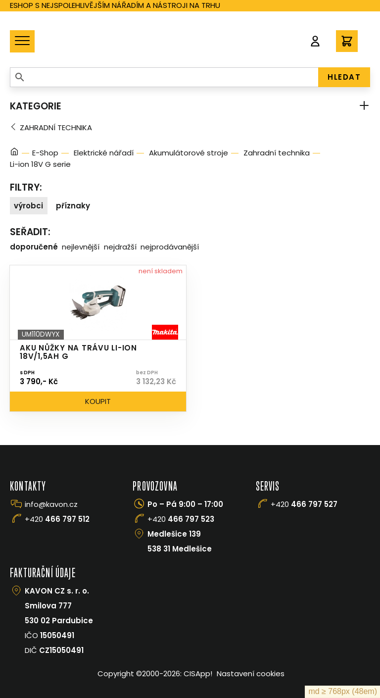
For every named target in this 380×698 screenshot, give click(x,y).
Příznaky (73, 205)
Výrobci (28, 205)
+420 (57, 519)
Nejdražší (120, 247)
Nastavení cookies (251, 673)
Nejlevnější (80, 247)
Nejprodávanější (170, 247)
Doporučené (34, 247)
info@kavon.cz (51, 504)
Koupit (98, 401)
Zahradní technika (56, 127)
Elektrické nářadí (104, 153)
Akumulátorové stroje (188, 153)
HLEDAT (344, 77)
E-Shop (45, 153)
